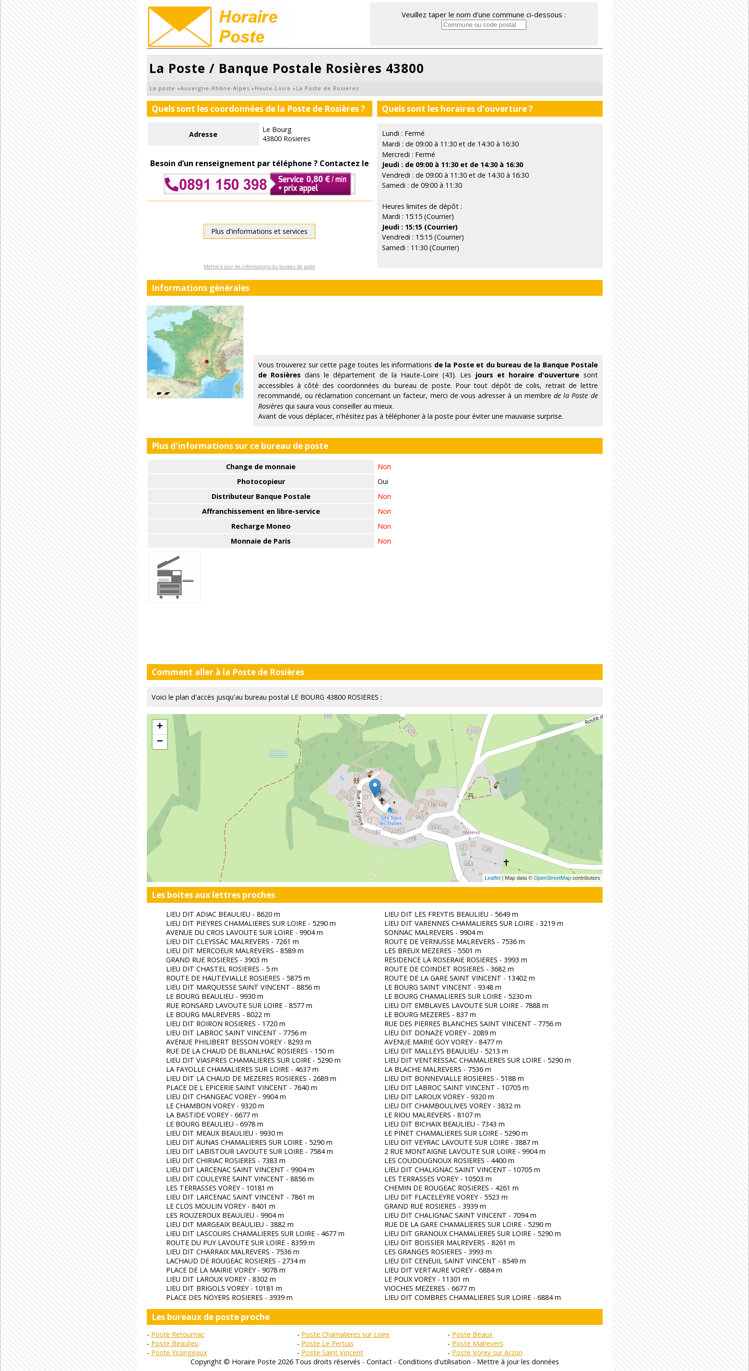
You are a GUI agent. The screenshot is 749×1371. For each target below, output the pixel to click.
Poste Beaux (472, 1334)
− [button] (159, 742)
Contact (379, 1361)
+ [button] (159, 727)
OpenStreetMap (552, 878)
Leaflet (492, 878)
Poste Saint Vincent (332, 1352)
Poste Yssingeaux (179, 1352)
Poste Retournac (177, 1334)
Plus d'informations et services (259, 231)
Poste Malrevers (477, 1343)
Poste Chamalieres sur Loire (345, 1334)
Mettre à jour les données (518, 1361)
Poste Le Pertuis (327, 1343)
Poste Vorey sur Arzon (487, 1352)
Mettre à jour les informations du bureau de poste (259, 266)
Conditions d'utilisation (434, 1361)
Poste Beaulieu (175, 1343)
